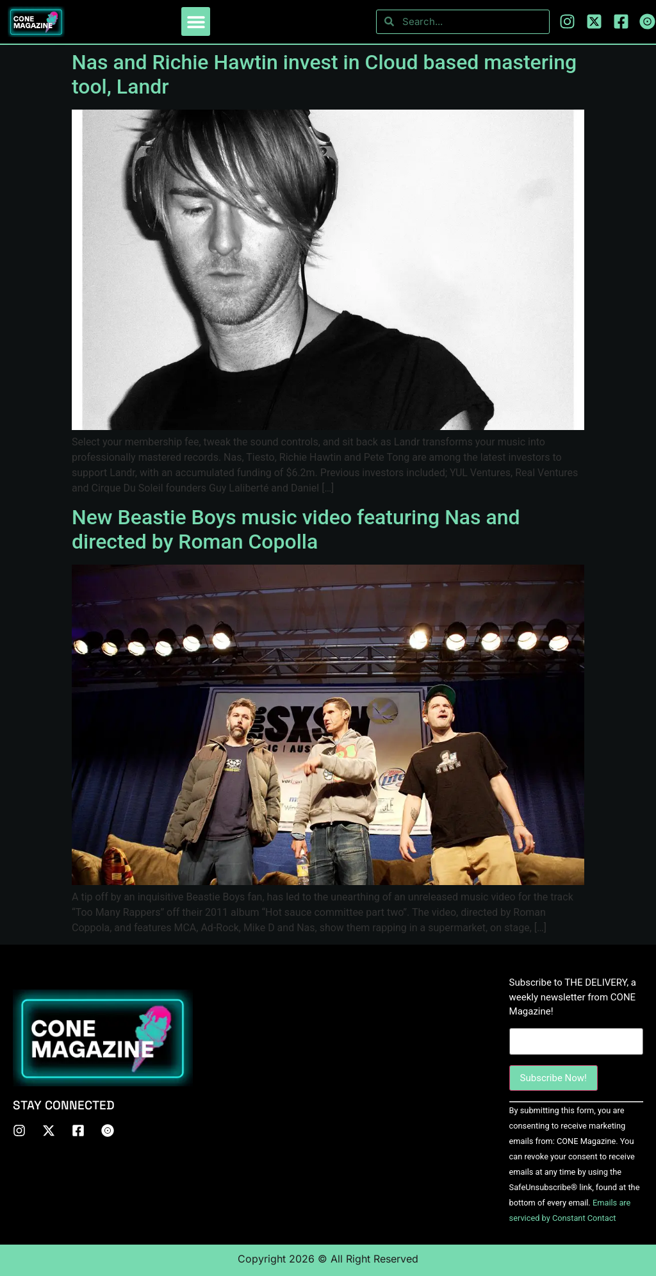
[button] (195, 21)
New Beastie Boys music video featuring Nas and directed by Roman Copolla (296, 529)
